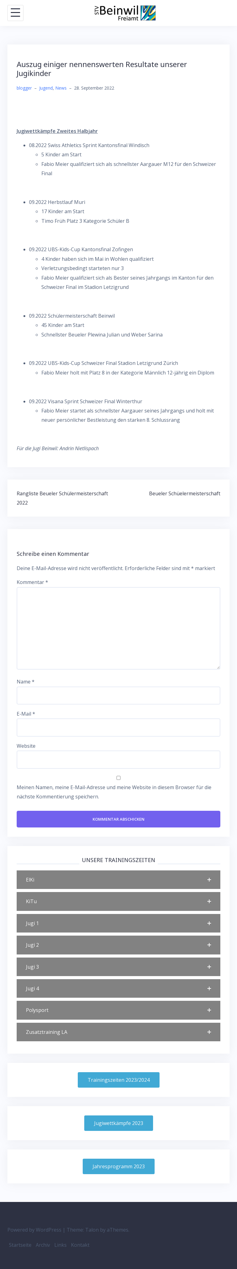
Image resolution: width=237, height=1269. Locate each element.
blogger (24, 88)
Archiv (43, 1245)
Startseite (20, 1245)
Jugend (46, 88)
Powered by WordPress (34, 1229)
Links (60, 1245)
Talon (92, 1229)
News (61, 88)
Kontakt (80, 1245)
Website (26, 745)
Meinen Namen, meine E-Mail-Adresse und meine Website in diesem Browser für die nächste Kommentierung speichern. (114, 792)
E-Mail (26, 713)
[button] (118, 879)
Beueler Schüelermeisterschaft (184, 493)
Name (26, 681)
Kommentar (32, 582)
